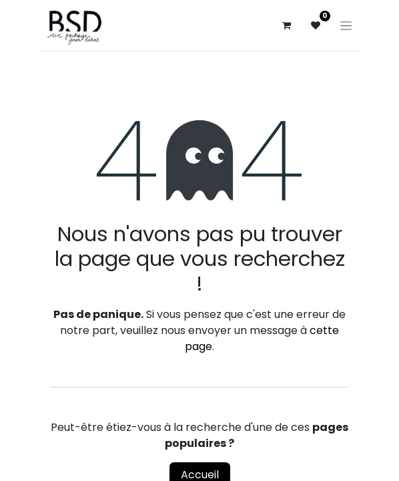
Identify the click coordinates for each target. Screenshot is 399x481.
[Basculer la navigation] (346, 25)
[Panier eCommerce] (286, 25)
